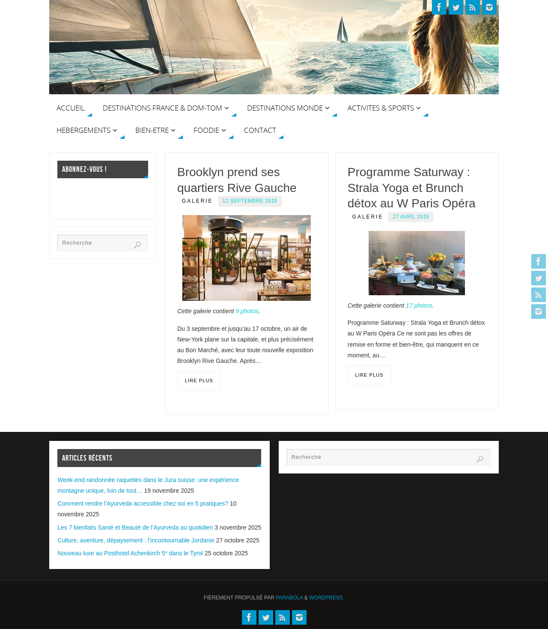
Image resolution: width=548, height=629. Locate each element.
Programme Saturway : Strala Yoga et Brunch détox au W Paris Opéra (412, 187)
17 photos (419, 305)
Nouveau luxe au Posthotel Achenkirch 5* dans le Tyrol (130, 553)
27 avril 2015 (411, 217)
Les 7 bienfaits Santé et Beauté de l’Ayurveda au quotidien (135, 527)
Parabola (289, 598)
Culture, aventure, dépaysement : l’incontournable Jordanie (135, 540)
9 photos (247, 311)
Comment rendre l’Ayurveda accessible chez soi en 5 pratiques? (142, 503)
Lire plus (199, 380)
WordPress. (326, 598)
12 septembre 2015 (250, 201)
